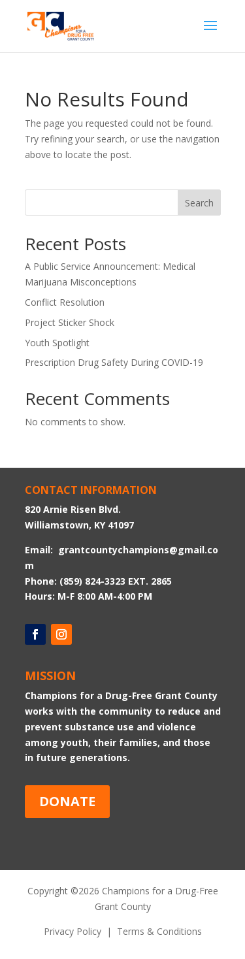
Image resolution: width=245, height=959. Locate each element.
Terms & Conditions (159, 931)
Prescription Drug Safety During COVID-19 (114, 362)
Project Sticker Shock (69, 322)
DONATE (67, 801)
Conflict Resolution (65, 302)
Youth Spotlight (57, 342)
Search (199, 203)
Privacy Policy (72, 931)
